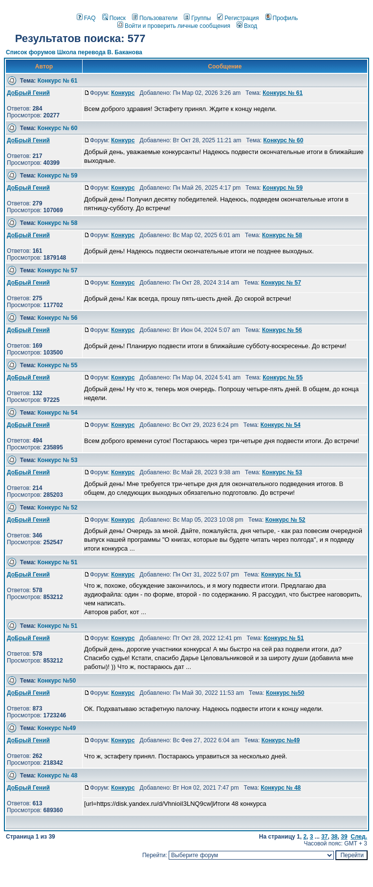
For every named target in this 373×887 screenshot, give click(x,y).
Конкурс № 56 (58, 317)
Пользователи (154, 18)
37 (324, 836)
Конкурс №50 (57, 680)
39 (344, 836)
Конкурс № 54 (58, 412)
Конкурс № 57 (58, 270)
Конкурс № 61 (58, 80)
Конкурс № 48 (58, 775)
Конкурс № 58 (58, 223)
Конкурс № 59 (58, 175)
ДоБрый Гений (28, 92)
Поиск (114, 18)
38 (334, 836)
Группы (197, 18)
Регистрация (238, 18)
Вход (247, 25)
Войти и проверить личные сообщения (173, 25)
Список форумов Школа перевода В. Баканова (74, 52)
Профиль (281, 18)
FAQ (86, 18)
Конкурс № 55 (58, 365)
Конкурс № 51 (58, 562)
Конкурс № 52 (58, 507)
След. (359, 836)
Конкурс (122, 92)
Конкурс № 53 (58, 460)
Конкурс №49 (57, 728)
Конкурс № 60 (58, 128)
